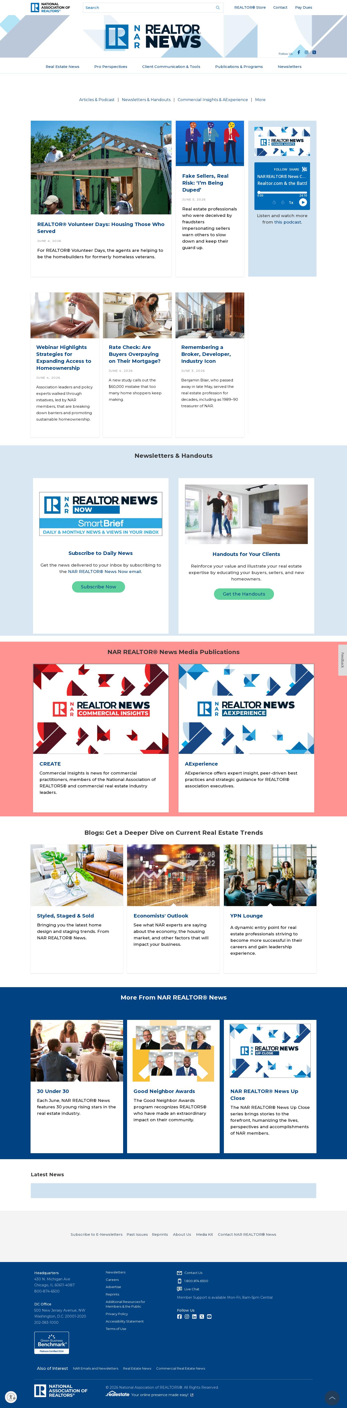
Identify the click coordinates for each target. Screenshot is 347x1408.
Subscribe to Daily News (101, 553)
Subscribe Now (98, 587)
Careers (112, 1280)
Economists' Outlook (161, 916)
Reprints (112, 1294)
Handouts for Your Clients (246, 554)
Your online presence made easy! (162, 1395)
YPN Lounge (246, 916)
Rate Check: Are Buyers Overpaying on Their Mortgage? (134, 354)
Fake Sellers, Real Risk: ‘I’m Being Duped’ (205, 183)
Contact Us (193, 1273)
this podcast (287, 222)
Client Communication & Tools (171, 66)
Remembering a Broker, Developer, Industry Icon (206, 354)
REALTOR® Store (250, 7)
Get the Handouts (244, 594)
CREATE (50, 764)
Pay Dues (303, 7)
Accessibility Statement (125, 1321)
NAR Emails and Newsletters (95, 1368)
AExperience (201, 764)
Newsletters (290, 66)
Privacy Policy (117, 1314)
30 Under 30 (53, 1091)
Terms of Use (116, 1329)
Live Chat (191, 1289)
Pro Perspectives (110, 66)
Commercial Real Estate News (180, 1368)
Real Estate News (62, 66)
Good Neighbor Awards (164, 1091)
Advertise (113, 1287)
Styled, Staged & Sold (65, 916)
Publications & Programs (239, 66)
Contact (280, 7)
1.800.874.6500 (196, 1281)
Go (218, 8)
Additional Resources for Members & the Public (125, 1304)
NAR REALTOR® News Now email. (105, 571)
